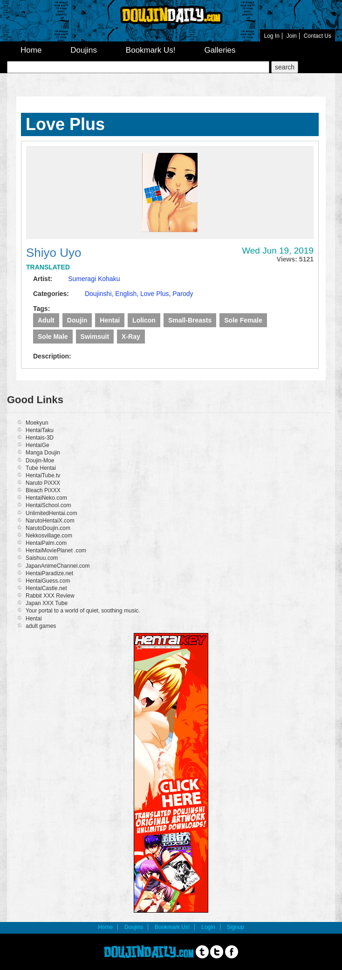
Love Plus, (156, 293)
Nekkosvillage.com (49, 535)
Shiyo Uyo (54, 253)
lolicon (144, 320)
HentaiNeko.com (46, 498)
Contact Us (317, 36)
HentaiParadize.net (49, 573)
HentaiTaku (40, 430)
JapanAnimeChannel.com (57, 566)
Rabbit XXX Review (50, 595)
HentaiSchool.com (48, 505)
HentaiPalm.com (46, 543)
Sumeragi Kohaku (94, 278)
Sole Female (243, 320)
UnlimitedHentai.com (51, 513)
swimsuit (95, 336)
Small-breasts (190, 320)
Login (208, 927)
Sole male (53, 336)
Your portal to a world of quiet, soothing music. (83, 610)
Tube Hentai (41, 468)
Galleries (219, 50)
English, (127, 293)
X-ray (131, 336)
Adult (46, 320)
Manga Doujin (43, 452)
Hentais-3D (40, 437)
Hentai (110, 320)
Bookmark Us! (151, 50)
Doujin (77, 320)
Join (292, 36)
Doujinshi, (100, 293)
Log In (271, 36)
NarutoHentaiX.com (50, 520)
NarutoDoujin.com (48, 528)
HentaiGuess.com (48, 581)
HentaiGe (37, 445)
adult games (41, 626)
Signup (235, 927)
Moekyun (37, 423)
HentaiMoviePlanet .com (56, 550)
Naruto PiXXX (43, 483)
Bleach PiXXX (43, 490)
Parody (182, 293)
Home (31, 50)
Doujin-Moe (40, 460)
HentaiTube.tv (43, 475)
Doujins (83, 50)
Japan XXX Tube (47, 603)
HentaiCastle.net (46, 588)
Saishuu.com (42, 558)
